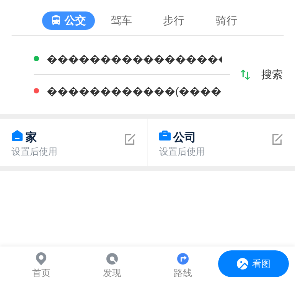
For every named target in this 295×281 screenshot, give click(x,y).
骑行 (226, 20)
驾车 (121, 20)
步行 (173, 20)
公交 (75, 20)
